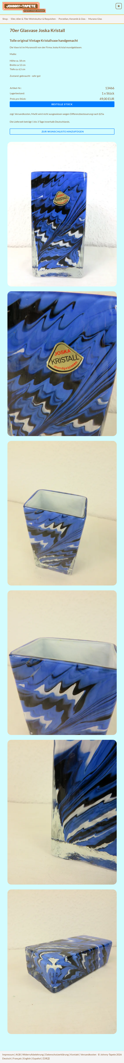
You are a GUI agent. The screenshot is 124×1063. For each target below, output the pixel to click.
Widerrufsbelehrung (33, 1054)
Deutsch (6, 1058)
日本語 (46, 1058)
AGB (18, 1054)
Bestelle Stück (62, 104)
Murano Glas (95, 18)
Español (36, 1058)
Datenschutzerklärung (57, 1054)
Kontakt (74, 1054)
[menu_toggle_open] (119, 6)
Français (17, 1058)
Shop (5, 18)
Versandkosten (22, 113)
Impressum (8, 1054)
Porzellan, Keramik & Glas (72, 18)
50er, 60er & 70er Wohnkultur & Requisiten (33, 18)
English (27, 1058)
